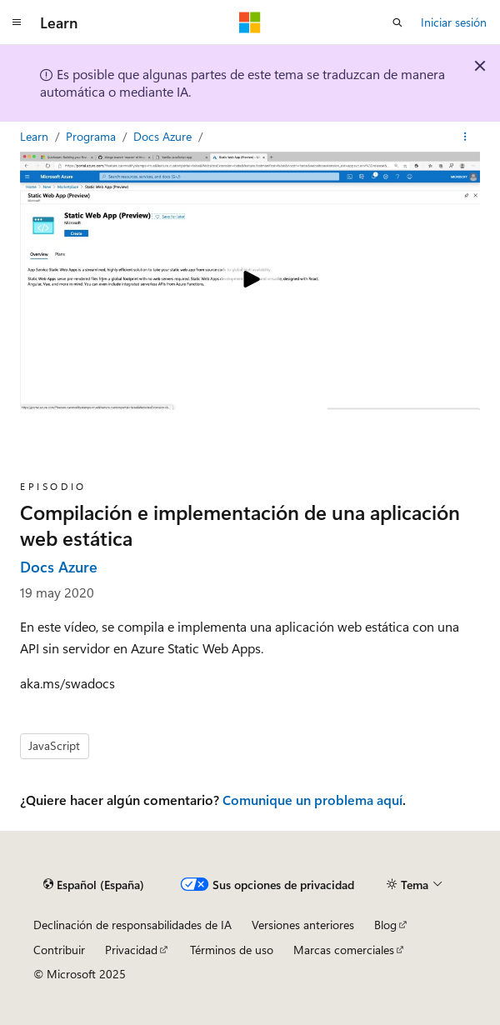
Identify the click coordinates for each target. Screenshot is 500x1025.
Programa (92, 136)
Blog (385, 924)
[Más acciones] (465, 136)
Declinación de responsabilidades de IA (132, 924)
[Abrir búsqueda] (397, 23)
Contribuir (59, 950)
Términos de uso (231, 950)
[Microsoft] (250, 22)
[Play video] (250, 281)
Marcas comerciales (343, 950)
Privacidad (131, 950)
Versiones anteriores (303, 924)
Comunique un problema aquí (312, 799)
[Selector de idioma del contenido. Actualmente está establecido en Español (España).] (93, 885)
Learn (36, 136)
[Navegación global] (16, 23)
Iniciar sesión (454, 22)
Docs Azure (164, 136)
